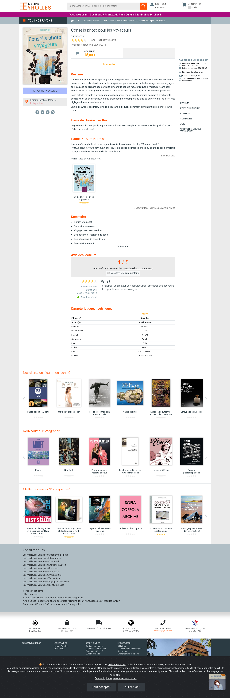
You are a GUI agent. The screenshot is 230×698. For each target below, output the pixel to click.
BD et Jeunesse (31, 594)
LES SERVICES (124, 643)
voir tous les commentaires (139, 268)
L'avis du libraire (190, 108)
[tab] (97, 53)
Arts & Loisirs (29, 597)
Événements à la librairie (128, 654)
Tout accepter (101, 687)
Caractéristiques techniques (191, 130)
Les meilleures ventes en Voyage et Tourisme (46, 581)
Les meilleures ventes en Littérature (41, 571)
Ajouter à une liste (45, 91)
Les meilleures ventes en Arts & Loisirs (42, 575)
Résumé (184, 103)
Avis (182, 123)
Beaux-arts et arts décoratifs (52, 597)
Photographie (76, 597)
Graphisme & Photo (32, 604)
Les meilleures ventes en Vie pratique (42, 578)
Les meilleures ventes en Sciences (40, 568)
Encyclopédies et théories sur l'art (103, 601)
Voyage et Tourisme (33, 591)
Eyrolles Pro (59, 649)
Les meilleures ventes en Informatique (42, 558)
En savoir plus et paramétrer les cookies (116, 678)
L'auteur (185, 113)
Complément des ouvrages (130, 649)
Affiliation (122, 646)
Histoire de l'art (76, 601)
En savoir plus (168, 155)
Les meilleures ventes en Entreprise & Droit (44, 565)
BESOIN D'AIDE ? (93, 643)
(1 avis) (92, 40)
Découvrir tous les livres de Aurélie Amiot (154, 208)
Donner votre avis (107, 40)
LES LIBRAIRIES (60, 643)
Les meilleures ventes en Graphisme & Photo (45, 555)
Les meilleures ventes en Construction (42, 561)
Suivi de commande (94, 646)
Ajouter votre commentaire (123, 273)
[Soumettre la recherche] (143, 6)
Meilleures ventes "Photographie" (46, 489)
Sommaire (186, 118)
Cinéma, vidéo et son (55, 604)
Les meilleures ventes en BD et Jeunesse (43, 585)
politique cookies (117, 664)
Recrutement (123, 651)
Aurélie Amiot (77, 36)
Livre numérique (93, 654)
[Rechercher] (103, 6)
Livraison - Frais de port (96, 649)
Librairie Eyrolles (61, 646)
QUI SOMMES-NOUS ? (31, 643)
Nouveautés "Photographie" (42, 431)
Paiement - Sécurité (94, 651)
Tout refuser (131, 687)
